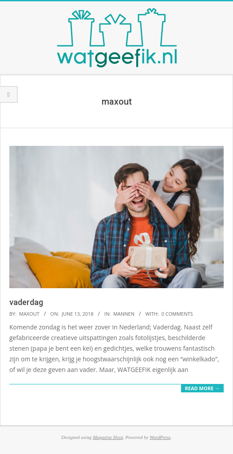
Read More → (202, 388)
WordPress (160, 437)
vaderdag (26, 302)
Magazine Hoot (108, 437)
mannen (123, 313)
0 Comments (177, 313)
